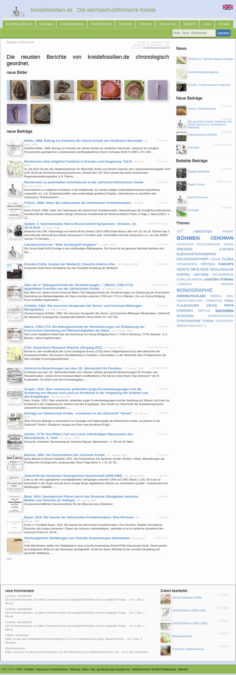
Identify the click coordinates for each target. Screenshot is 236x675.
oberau (216, 296)
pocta (229, 306)
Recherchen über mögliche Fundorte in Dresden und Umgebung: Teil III (78, 163)
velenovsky (224, 321)
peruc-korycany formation (199, 301)
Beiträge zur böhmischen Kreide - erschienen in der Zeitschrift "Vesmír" (78, 414)
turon (207, 321)
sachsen (224, 311)
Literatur (136, 25)
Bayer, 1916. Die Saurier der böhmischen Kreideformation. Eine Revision (79, 518)
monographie (195, 290)
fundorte (226, 265)
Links (193, 25)
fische (215, 259)
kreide (197, 280)
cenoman (222, 238)
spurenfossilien (221, 316)
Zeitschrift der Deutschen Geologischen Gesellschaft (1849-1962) (73, 477)
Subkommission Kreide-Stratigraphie (154, 670)
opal (230, 296)
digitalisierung (208, 245)
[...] (203, 326)
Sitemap (75, 670)
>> (9, 560)
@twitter (183, 670)
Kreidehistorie (94, 25)
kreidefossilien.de (18, 25)
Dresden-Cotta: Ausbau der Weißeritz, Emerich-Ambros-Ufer (69, 265)
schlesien (185, 316)
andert (228, 232)
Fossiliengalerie (67, 25)
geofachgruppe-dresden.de (113, 670)
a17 (180, 232)
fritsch (208, 264)
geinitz (183, 269)
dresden (185, 249)
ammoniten (203, 232)
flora (228, 259)
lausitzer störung (218, 280)
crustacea (185, 245)
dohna (229, 245)
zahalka (194, 326)
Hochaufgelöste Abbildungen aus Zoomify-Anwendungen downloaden (77, 539)
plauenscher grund (197, 306)
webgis (182, 326)
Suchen (224, 34)
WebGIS (177, 25)
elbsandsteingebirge (196, 254)
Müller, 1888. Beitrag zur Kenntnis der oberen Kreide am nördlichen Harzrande (83, 142)
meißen (227, 284)
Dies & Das (156, 25)
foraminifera (187, 265)
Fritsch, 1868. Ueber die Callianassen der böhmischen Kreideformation (77, 204)
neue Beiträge (20, 132)
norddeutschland (191, 296)
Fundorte (117, 25)
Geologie (43, 25)
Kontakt (208, 25)
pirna (229, 301)
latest (85, 670)
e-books (227, 249)
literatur (184, 284)
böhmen (188, 238)
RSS (19, 670)
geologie (199, 270)
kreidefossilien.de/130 (156, 49)
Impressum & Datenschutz (52, 670)
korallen (184, 280)
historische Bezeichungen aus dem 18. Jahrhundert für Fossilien (73, 369)
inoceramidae (223, 275)
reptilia (204, 311)
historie (201, 275)
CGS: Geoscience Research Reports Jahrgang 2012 (63, 348)
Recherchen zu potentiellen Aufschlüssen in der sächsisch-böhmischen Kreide (83, 183)
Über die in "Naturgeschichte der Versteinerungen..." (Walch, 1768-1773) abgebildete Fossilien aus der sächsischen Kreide (78, 288)
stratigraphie (189, 321)
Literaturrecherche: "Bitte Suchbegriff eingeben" (61, 245)
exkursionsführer (193, 259)
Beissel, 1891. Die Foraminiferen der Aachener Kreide (64, 456)
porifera (185, 311)
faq (93, 670)
